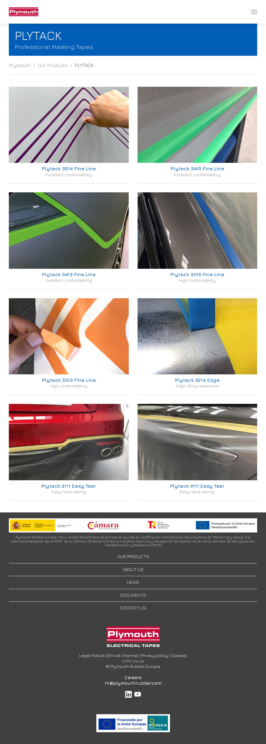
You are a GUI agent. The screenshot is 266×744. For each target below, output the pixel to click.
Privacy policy (154, 655)
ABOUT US (133, 569)
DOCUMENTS (133, 595)
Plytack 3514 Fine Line (69, 168)
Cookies (179, 655)
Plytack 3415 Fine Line (197, 168)
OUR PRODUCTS (133, 556)
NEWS (133, 582)
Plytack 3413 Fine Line (68, 274)
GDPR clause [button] (133, 661)
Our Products (52, 65)
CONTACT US (133, 607)
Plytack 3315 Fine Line (197, 274)
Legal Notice (91, 655)
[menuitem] (23, 12)
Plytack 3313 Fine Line (69, 380)
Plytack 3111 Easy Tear (68, 486)
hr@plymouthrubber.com (133, 683)
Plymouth (20, 65)
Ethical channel (122, 655)
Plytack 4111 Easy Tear (197, 486)
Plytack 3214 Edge (197, 380)
